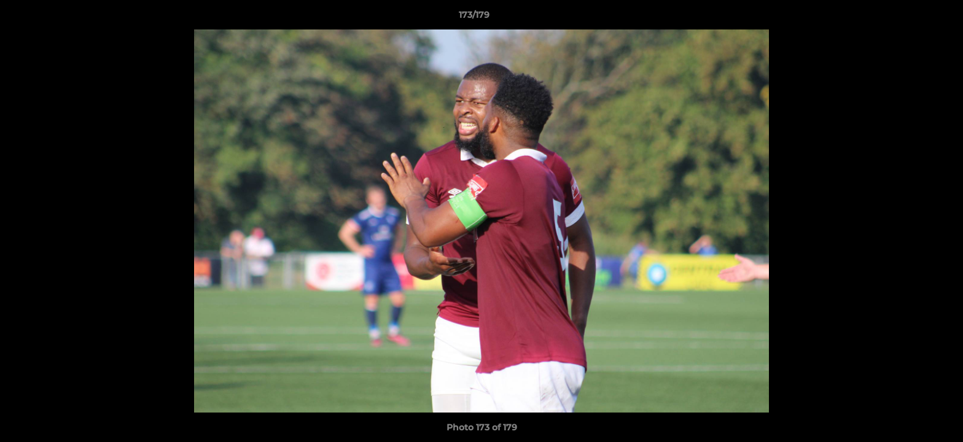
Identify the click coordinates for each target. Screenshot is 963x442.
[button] (911, 17)
